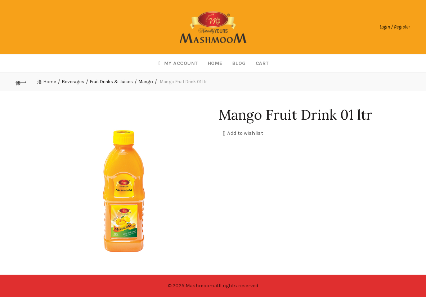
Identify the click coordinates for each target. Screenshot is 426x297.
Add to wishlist (245, 133)
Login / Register (395, 27)
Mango (146, 81)
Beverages (73, 81)
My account (177, 63)
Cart (262, 63)
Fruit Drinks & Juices (111, 81)
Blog (239, 63)
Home (215, 63)
